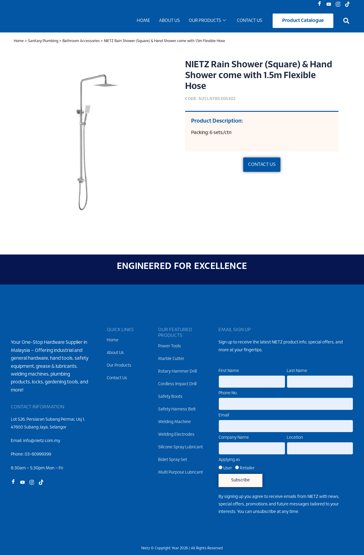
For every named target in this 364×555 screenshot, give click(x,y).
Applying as (229, 460)
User (227, 468)
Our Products (207, 22)
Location (295, 438)
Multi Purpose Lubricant (180, 472)
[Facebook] (321, 4)
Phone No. (228, 393)
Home (143, 22)
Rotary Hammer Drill (177, 372)
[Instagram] (339, 4)
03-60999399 (38, 464)
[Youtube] (330, 4)
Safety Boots (170, 397)
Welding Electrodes (176, 435)
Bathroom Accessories (81, 42)
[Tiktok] (349, 4)
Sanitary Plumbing (43, 42)
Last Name (297, 371)
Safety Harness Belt (177, 409)
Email (224, 416)
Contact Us (249, 22)
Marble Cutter (171, 359)
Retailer (247, 468)
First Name (229, 371)
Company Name (234, 438)
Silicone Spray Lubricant (180, 447)
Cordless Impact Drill (177, 384)
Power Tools (169, 346)
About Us (169, 22)
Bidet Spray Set (172, 460)
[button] (346, 22)
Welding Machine (174, 422)
